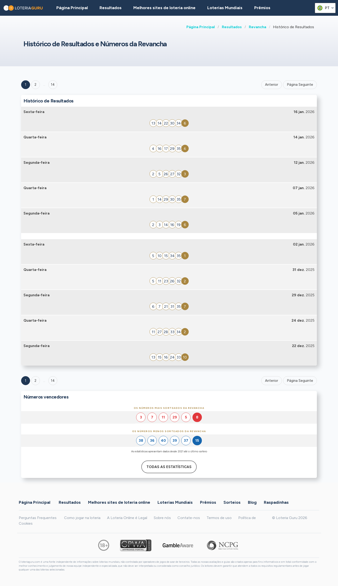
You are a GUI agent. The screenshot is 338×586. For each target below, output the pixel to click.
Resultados (232, 27)
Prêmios (262, 7)
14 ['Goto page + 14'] (53, 84)
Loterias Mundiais (224, 7)
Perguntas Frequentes (38, 518)
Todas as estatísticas (169, 467)
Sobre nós (162, 518)
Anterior (271, 84)
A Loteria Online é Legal (127, 518)
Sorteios (232, 502)
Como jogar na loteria (82, 518)
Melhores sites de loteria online (164, 7)
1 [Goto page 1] (25, 84)
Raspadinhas (276, 502)
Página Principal (200, 27)
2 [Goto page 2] (35, 84)
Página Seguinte (300, 84)
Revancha (257, 27)
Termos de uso (219, 518)
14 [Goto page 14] (53, 381)
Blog (252, 502)
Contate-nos (188, 518)
